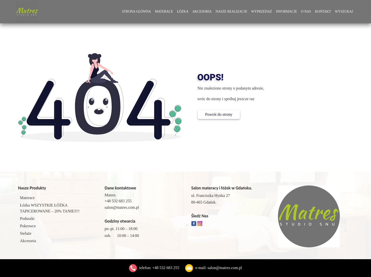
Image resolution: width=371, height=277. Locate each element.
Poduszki (27, 218)
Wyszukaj (344, 11)
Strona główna (136, 11)
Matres (110, 195)
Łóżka (182, 11)
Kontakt (323, 11)
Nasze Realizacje (231, 11)
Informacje (286, 11)
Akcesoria (202, 11)
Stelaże (25, 233)
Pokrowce (28, 226)
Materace (164, 11)
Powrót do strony (218, 114)
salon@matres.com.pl (225, 268)
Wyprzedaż (261, 11)
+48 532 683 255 (165, 268)
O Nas (306, 11)
